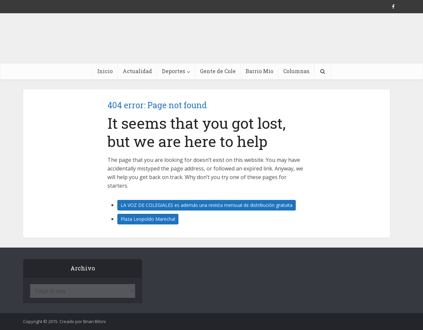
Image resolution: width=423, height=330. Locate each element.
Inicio (105, 71)
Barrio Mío (259, 71)
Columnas (296, 71)
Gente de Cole (218, 71)
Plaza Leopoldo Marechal (148, 219)
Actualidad (137, 71)
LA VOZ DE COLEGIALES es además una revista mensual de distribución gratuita (206, 205)
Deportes (173, 71)
